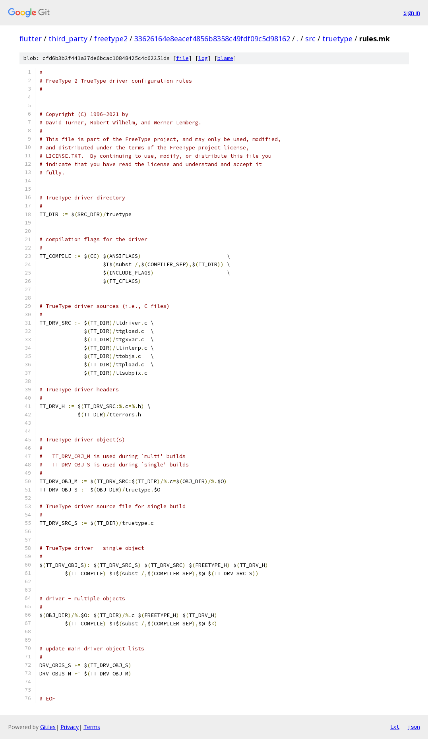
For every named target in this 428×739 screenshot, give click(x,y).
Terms (91, 727)
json (413, 726)
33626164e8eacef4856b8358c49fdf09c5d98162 (212, 38)
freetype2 (111, 38)
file (182, 58)
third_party (67, 38)
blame (225, 58)
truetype (337, 38)
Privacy (69, 727)
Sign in (411, 12)
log (203, 58)
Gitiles (48, 727)
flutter (30, 38)
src (310, 38)
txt (394, 726)
